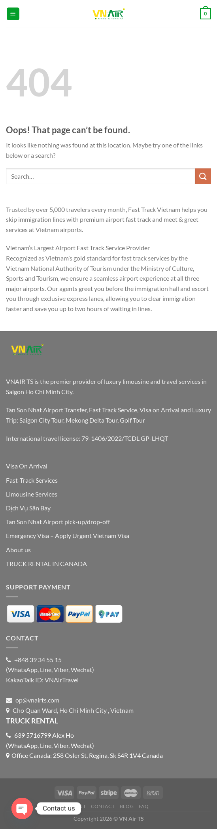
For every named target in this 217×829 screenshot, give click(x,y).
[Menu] (13, 14)
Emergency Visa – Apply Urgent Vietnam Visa (67, 535)
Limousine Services (31, 494)
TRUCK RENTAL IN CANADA (46, 563)
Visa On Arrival (26, 466)
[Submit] (203, 176)
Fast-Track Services (32, 480)
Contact (103, 806)
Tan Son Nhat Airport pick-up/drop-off (58, 521)
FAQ (144, 806)
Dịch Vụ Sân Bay (28, 508)
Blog (127, 806)
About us (18, 549)
